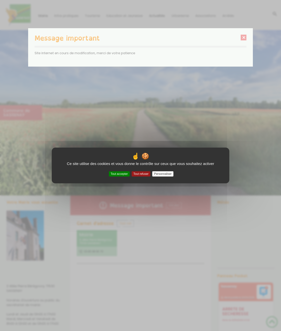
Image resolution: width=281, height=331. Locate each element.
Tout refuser (140, 173)
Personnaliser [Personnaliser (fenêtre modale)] (163, 173)
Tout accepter (119, 173)
